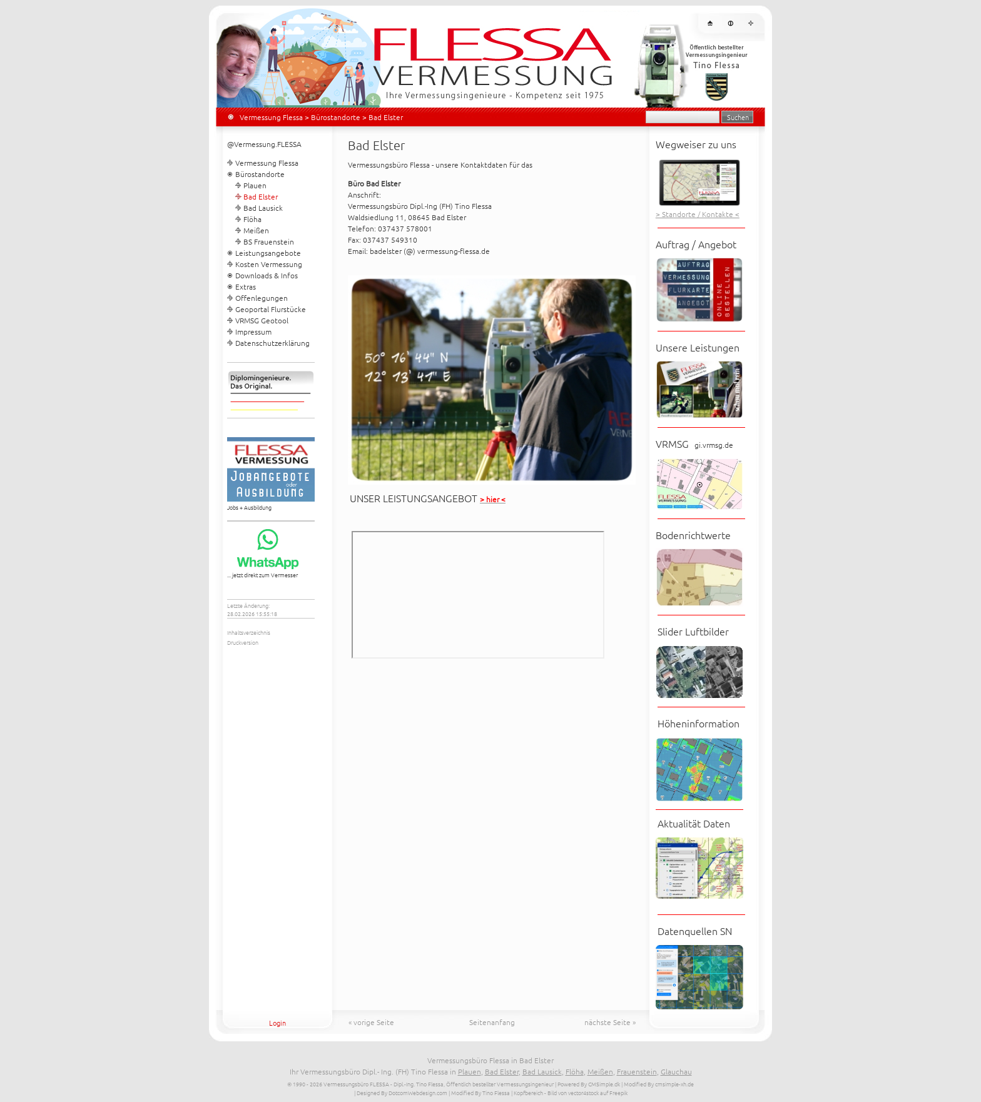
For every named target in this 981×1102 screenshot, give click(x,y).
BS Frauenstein (268, 241)
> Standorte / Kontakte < (698, 214)
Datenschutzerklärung (272, 343)
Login (277, 1023)
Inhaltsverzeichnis (248, 632)
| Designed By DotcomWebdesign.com (400, 1092)
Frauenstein (637, 1071)
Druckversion (242, 642)
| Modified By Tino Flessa (479, 1092)
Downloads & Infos (266, 275)
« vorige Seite (371, 1022)
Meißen (256, 230)
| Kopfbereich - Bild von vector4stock (555, 1092)
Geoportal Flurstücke (270, 309)
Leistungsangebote (268, 253)
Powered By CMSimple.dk (588, 1083)
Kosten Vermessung (268, 264)
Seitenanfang (492, 1022)
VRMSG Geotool (261, 320)
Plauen (255, 185)
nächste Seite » (610, 1022)
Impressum (253, 331)
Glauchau (676, 1071)
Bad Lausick (263, 208)
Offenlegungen (261, 298)
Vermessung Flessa (271, 117)
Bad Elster (502, 1071)
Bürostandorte (335, 117)
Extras (245, 286)
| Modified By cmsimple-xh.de (657, 1083)
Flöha (252, 219)
